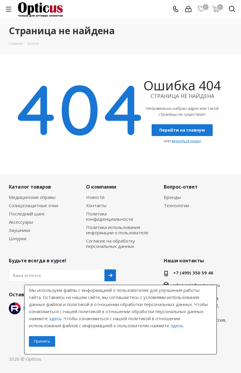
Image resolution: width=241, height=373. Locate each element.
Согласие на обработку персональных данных (110, 243)
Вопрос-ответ (181, 187)
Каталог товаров (30, 187)
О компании (101, 187)
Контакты (96, 205)
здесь (55, 318)
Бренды (172, 197)
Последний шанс (27, 214)
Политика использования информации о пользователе (117, 229)
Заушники (19, 230)
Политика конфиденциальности (109, 216)
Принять (42, 341)
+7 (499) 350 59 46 (193, 273)
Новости (95, 197)
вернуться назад (186, 140)
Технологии (176, 205)
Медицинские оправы (32, 197)
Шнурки (17, 238)
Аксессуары (21, 222)
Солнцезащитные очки (33, 205)
